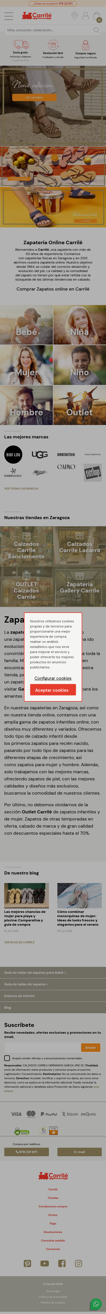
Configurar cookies (53, 678)
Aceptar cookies (51, 690)
